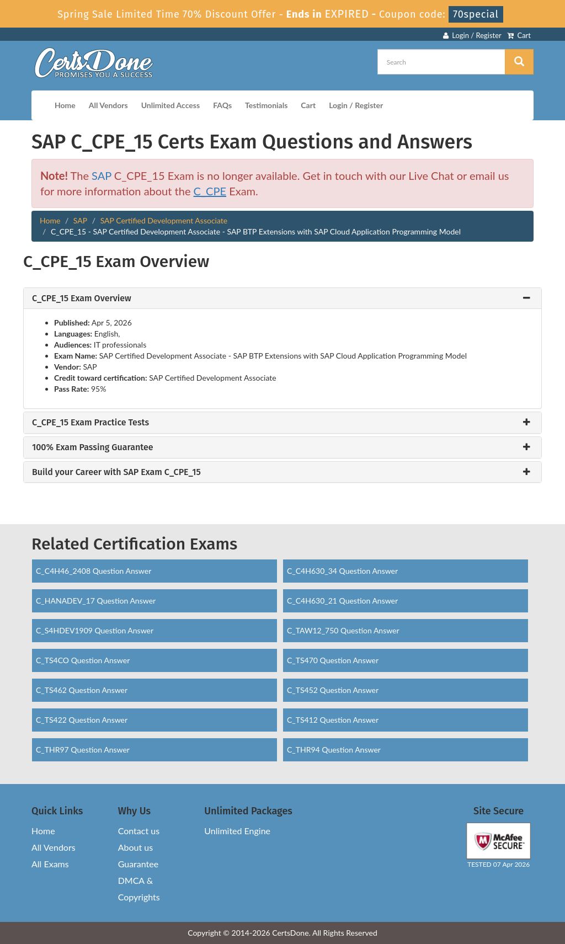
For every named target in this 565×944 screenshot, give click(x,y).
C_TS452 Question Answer (333, 690)
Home (65, 105)
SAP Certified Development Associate (164, 220)
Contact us (138, 830)
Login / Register (472, 35)
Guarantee (138, 863)
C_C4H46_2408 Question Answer (93, 570)
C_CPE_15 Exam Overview (81, 298)
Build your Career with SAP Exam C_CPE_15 (116, 472)
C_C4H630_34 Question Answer (342, 570)
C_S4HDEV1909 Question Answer (94, 630)
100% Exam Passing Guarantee (92, 447)
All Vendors (108, 105)
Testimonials (266, 105)
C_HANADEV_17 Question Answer (96, 600)
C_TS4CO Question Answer (83, 660)
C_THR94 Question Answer (334, 749)
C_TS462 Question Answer (81, 690)
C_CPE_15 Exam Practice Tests (90, 423)
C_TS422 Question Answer (81, 719)
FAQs (222, 105)
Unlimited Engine (237, 830)
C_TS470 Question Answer (333, 660)
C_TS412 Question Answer (333, 719)
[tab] (282, 298)
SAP (101, 175)
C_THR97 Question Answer (83, 749)
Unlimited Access (170, 105)
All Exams (50, 863)
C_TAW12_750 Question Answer (343, 630)
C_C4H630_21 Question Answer (342, 600)
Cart (519, 35)
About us (135, 847)
